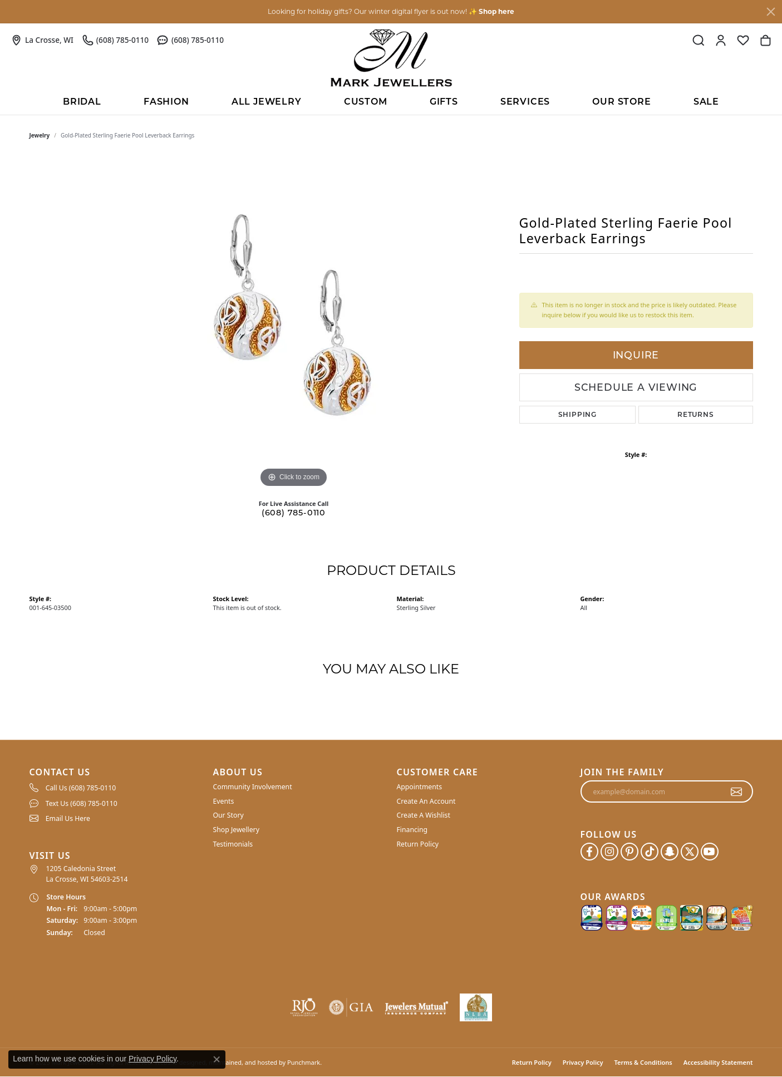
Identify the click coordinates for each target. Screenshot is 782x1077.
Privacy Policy (583, 1062)
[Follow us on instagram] (609, 851)
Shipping (577, 414)
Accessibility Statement (718, 1062)
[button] (115, 772)
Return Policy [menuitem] (418, 844)
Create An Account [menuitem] (426, 801)
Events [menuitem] (223, 801)
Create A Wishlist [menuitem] (423, 815)
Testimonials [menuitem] (233, 844)
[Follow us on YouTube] (710, 851)
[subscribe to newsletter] (736, 791)
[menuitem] (115, 787)
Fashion (166, 101)
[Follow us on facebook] (589, 851)
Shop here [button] (496, 11)
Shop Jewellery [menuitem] (236, 829)
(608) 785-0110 (294, 513)
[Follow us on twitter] (690, 851)
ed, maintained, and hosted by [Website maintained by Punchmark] (242, 1062)
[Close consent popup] (216, 1059)
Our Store (621, 101)
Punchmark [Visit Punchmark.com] (303, 1062)
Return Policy (532, 1062)
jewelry (39, 135)
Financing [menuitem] (412, 829)
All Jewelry (267, 101)
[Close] (770, 11)
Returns (695, 414)
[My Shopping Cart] (765, 40)
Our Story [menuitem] (228, 815)
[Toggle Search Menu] (698, 40)
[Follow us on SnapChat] (669, 851)
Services (525, 101)
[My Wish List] (743, 40)
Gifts (444, 101)
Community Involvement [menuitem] (252, 786)
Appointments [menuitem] (419, 786)
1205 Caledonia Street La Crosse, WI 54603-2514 (87, 873)
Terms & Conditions (643, 1062)
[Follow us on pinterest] (629, 851)
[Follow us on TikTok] (649, 851)
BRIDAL (82, 101)
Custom (365, 101)
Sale (706, 101)
